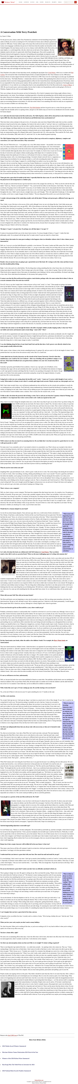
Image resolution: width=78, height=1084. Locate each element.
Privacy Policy (43, 1083)
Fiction (32, 2)
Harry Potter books (59, 640)
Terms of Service (35, 1083)
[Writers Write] (9, 2)
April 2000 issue (12, 1035)
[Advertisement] (42, 16)
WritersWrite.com (39, 1080)
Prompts (54, 2)
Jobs (37, 2)
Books (20, 2)
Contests (26, 2)
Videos (60, 2)
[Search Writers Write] (69, 2)
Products (47, 2)
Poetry (42, 2)
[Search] (75, 2)
